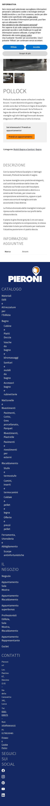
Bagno (39, 149)
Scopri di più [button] (25, 53)
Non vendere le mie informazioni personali (19, 25)
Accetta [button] (36, 47)
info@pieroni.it (9, 725)
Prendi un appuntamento (20, 136)
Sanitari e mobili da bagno (8, 370)
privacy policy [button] (26, 35)
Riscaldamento (10, 463)
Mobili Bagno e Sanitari (24, 149)
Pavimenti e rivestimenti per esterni (10, 449)
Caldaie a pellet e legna (8, 504)
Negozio (6, 576)
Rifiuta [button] (14, 47)
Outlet (5, 646)
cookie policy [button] (32, 17)
